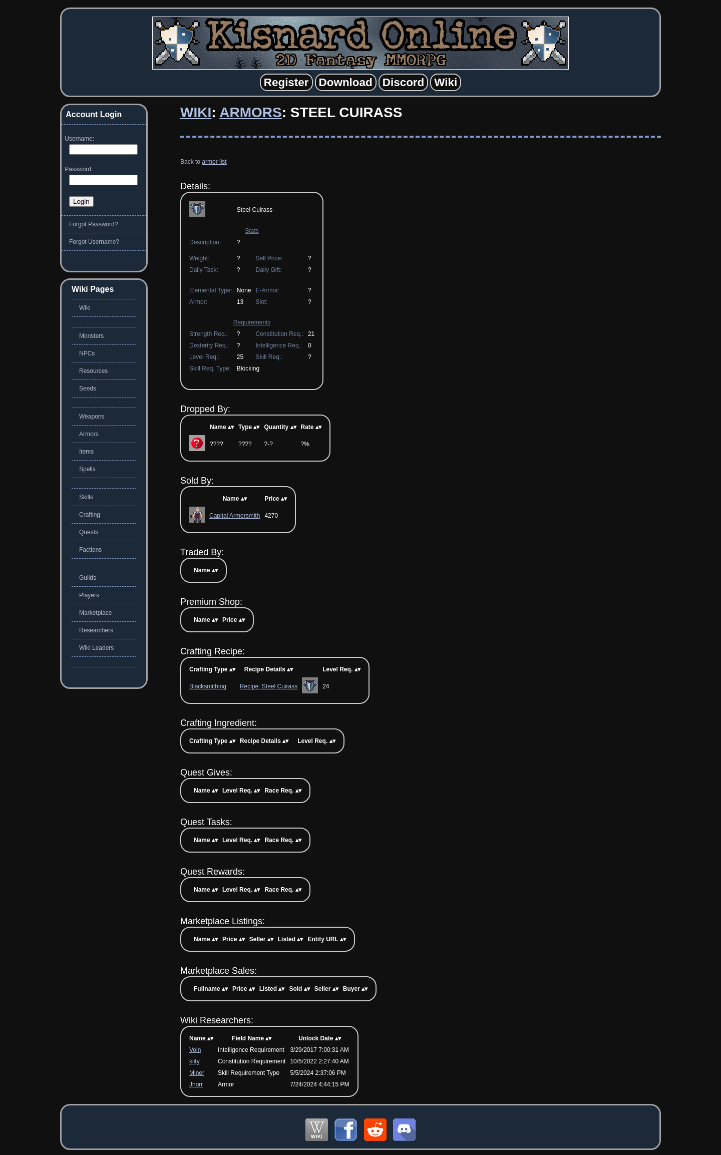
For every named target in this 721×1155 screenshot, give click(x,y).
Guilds (87, 577)
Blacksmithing (207, 686)
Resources (93, 370)
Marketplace (95, 612)
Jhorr (196, 1084)
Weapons (91, 416)
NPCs (87, 353)
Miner (196, 1072)
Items (86, 451)
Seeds (87, 388)
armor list (214, 161)
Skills (86, 497)
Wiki (195, 112)
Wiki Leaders (96, 647)
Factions (90, 549)
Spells (87, 469)
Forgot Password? (93, 224)
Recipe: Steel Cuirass (268, 686)
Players (89, 595)
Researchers (96, 630)
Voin (195, 1049)
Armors (250, 112)
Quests (88, 532)
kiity (194, 1061)
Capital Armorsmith (234, 515)
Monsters (91, 335)
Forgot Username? (94, 241)
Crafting (89, 514)
